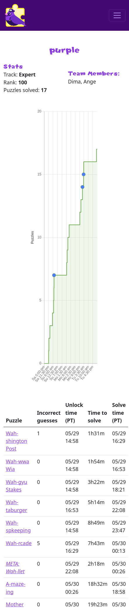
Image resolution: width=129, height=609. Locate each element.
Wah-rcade (19, 543)
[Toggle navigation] (117, 15)
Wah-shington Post (16, 441)
